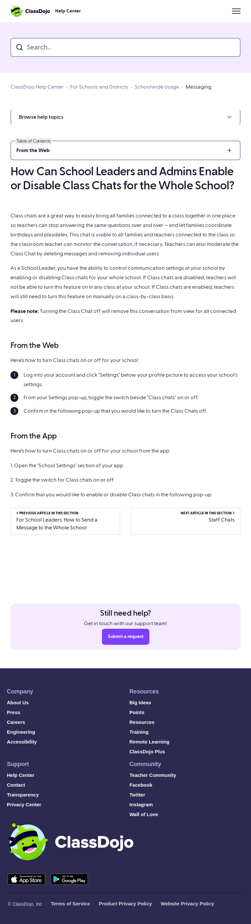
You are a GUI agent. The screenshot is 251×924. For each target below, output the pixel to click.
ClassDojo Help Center (37, 87)
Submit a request (125, 638)
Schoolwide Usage (157, 87)
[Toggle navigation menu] (236, 11)
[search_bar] (125, 47)
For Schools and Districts (99, 87)
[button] (125, 117)
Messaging (198, 87)
